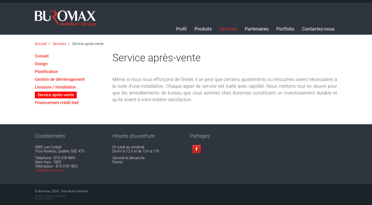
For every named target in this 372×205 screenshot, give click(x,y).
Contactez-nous (318, 29)
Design (41, 63)
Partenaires (257, 29)
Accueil (41, 44)
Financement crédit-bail (57, 102)
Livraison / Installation (55, 87)
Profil (181, 29)
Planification (46, 71)
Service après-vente (55, 94)
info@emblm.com (49, 170)
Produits (203, 29)
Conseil (42, 56)
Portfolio (285, 29)
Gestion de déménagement (60, 79)
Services (228, 29)
